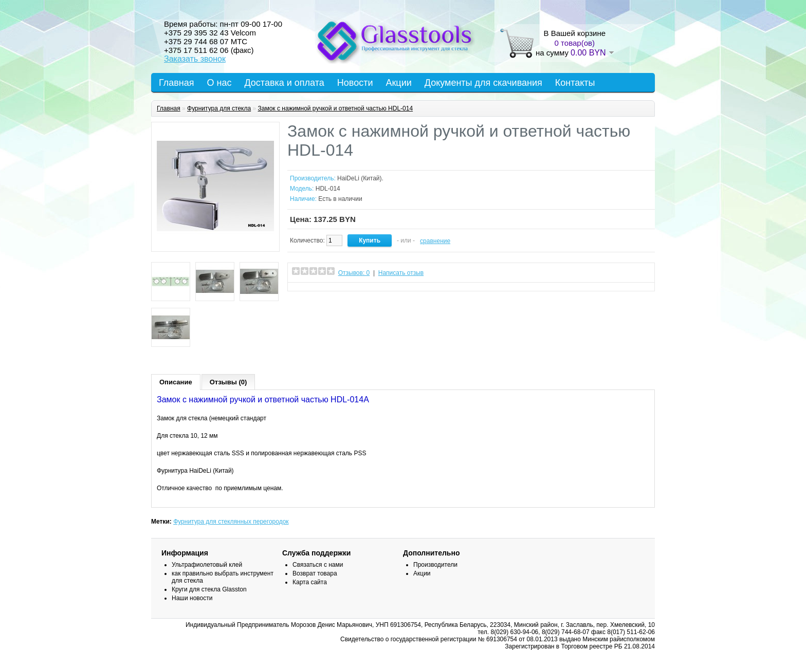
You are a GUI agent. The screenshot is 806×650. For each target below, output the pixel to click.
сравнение (435, 241)
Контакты (575, 83)
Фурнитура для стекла (219, 108)
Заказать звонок (195, 58)
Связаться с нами (317, 564)
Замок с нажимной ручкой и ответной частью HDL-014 (335, 108)
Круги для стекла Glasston (209, 589)
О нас (219, 83)
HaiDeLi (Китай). (360, 178)
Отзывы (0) (228, 382)
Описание (175, 382)
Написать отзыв (401, 272)
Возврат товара (314, 573)
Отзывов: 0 (354, 272)
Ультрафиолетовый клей (207, 564)
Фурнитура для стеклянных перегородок (230, 521)
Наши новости (192, 598)
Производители (435, 564)
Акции (398, 83)
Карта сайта (309, 582)
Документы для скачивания (483, 83)
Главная (176, 83)
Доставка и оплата (284, 83)
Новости (355, 83)
